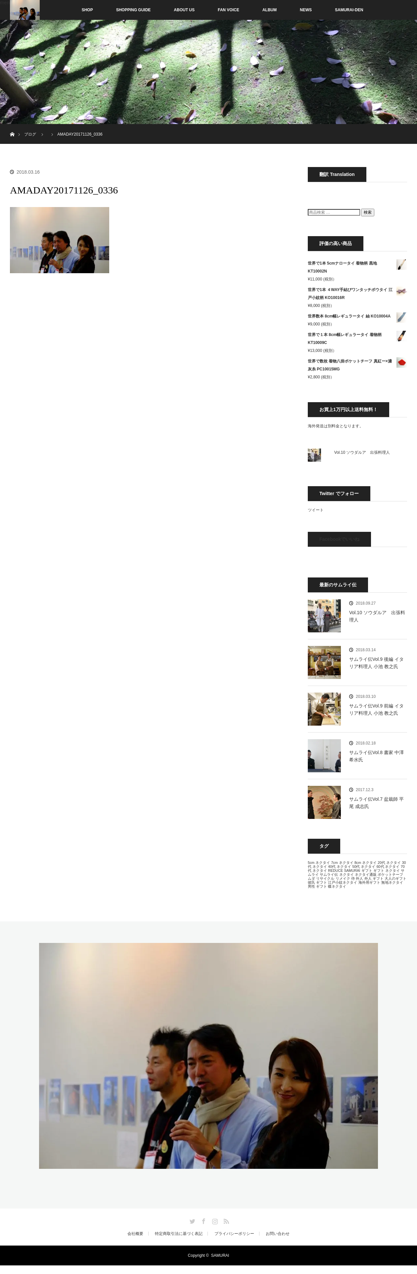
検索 (368, 212)
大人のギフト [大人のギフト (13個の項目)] (395, 878)
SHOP (73, 10)
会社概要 (135, 1234)
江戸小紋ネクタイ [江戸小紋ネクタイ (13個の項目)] (342, 882)
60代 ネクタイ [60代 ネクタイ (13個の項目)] (388, 867)
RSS (225, 1220)
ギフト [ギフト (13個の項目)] (366, 870)
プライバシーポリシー (234, 1234)
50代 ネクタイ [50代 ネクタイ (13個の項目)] (363, 867)
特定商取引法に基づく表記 (179, 1234)
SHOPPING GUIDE (133, 10)
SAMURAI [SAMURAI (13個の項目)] (352, 870)
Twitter (192, 1220)
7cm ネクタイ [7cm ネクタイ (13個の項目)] (342, 863)
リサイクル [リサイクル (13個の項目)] (325, 878)
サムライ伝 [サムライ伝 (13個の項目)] (329, 874)
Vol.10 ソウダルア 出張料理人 (362, 452)
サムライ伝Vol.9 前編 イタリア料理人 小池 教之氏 (376, 709)
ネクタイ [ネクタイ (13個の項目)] (346, 874)
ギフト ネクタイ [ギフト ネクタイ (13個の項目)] (386, 870)
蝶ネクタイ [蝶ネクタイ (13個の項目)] (337, 886)
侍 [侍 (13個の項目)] (353, 878)
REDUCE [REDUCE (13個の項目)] (335, 870)
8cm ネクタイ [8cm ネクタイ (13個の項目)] (365, 863)
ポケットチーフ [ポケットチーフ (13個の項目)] (390, 874)
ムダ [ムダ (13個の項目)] (311, 878)
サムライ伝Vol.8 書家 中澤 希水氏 (376, 756)
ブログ (30, 134)
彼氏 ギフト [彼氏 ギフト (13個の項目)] (317, 882)
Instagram (214, 1220)
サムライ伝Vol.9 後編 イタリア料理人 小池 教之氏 (376, 663)
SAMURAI (220, 1255)
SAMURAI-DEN (349, 10)
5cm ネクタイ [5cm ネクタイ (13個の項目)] (319, 863)
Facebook (203, 1220)
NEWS (306, 10)
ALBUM (269, 10)
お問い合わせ (278, 1234)
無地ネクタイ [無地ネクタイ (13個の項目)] (392, 882)
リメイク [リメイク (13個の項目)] (343, 878)
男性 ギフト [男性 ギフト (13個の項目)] (317, 886)
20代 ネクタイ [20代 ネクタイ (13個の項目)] (389, 863)
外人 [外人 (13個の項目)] (359, 878)
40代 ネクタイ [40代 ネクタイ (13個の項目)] (339, 867)
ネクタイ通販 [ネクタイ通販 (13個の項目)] (366, 874)
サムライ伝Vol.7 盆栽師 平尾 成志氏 (376, 802)
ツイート (316, 510)
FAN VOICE (228, 10)
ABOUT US (184, 10)
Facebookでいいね (339, 539)
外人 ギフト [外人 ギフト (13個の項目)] (374, 878)
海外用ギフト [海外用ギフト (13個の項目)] (369, 882)
